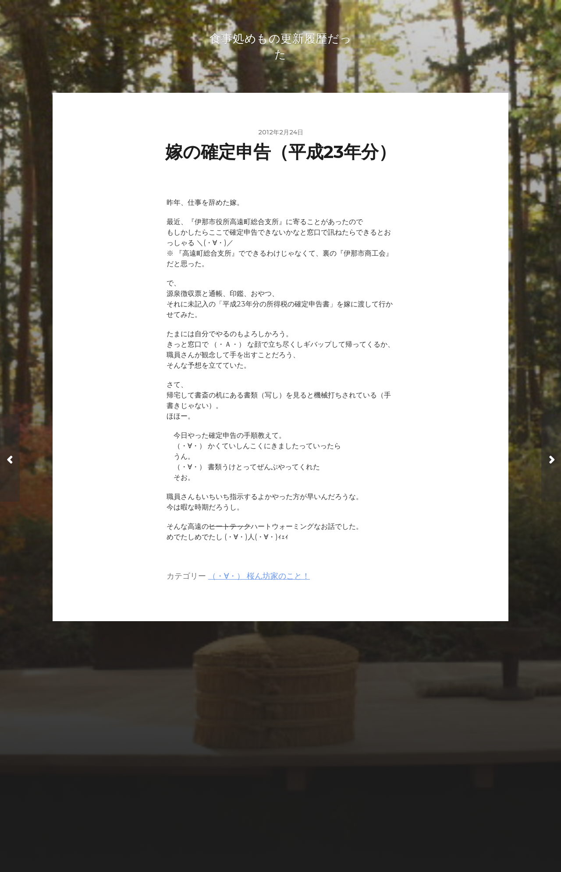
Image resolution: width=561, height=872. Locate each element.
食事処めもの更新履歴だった (297, 813)
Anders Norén (298, 833)
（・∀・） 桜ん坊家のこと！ (259, 577)
